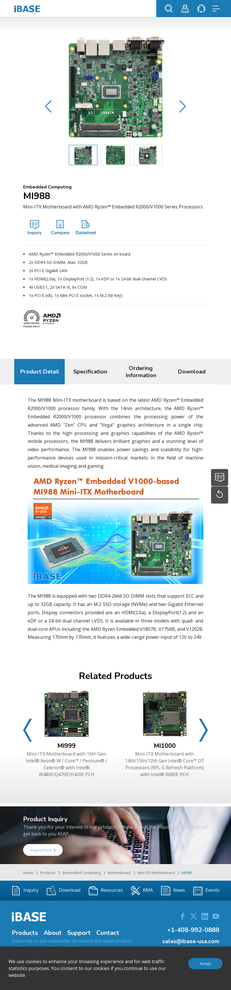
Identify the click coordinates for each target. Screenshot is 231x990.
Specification (90, 371)
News (173, 890)
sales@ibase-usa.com (190, 941)
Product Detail (39, 371)
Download (192, 371)
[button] (183, 108)
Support (79, 933)
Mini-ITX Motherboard (156, 872)
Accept (205, 963)
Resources (106, 890)
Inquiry (24, 890)
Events (206, 890)
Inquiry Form (43, 850)
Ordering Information (140, 372)
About (53, 933)
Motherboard (119, 872)
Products (48, 872)
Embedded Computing (81, 872)
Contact (107, 933)
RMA (142, 890)
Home (28, 872)
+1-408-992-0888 (193, 930)
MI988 (187, 872)
